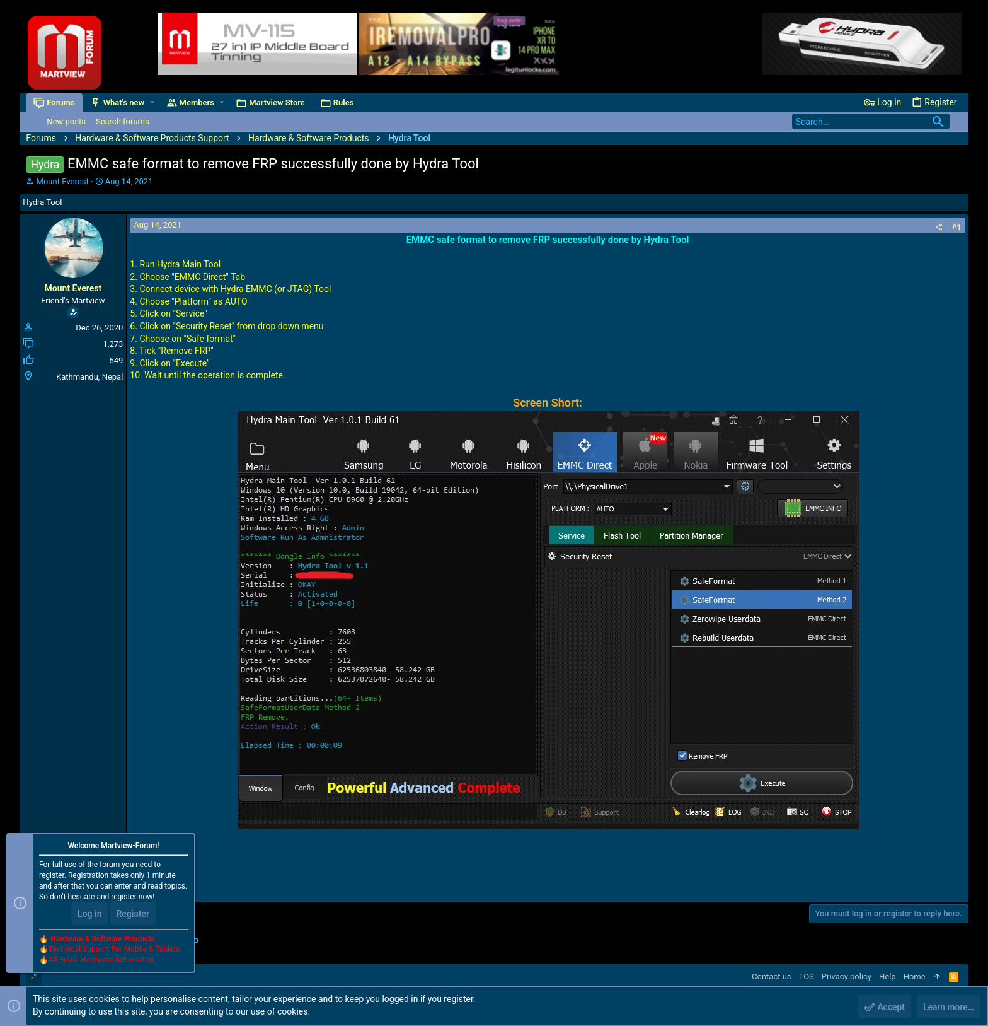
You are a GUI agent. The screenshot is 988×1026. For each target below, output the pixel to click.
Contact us (771, 976)
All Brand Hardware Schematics (101, 960)
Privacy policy (846, 976)
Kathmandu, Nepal (89, 377)
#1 (956, 227)
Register (132, 914)
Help (887, 976)
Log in (89, 914)
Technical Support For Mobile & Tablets (114, 949)
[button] (152, 102)
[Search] (871, 121)
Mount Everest (63, 181)
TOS (806, 976)
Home (915, 976)
